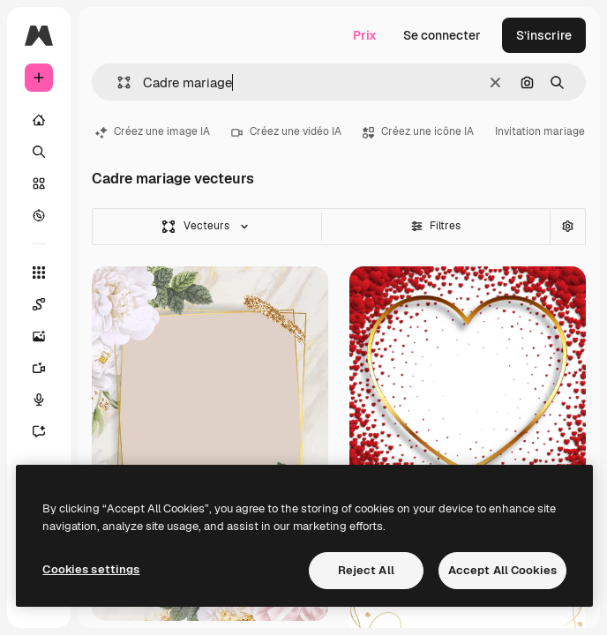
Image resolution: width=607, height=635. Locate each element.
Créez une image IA (152, 131)
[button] (117, 82)
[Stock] (39, 183)
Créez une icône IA (418, 131)
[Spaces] (48, 304)
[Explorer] (39, 215)
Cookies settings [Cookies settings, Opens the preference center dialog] (90, 569)
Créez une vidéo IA (286, 131)
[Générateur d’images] (48, 336)
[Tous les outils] (39, 272)
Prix (365, 35)
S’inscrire (544, 35)
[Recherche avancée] (567, 226)
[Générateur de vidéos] (48, 368)
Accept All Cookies (502, 570)
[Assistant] (48, 431)
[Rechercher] (39, 152)
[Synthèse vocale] (48, 399)
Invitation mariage (540, 131)
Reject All (366, 570)
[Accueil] (39, 120)
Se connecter (442, 35)
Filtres (436, 226)
